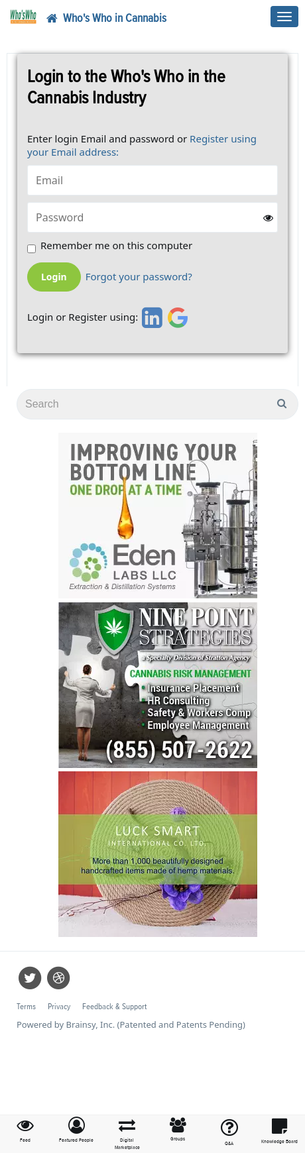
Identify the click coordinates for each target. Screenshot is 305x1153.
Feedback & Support (114, 1007)
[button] (76, 1130)
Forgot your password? (139, 276)
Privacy (59, 1007)
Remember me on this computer (116, 245)
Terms (26, 1007)
